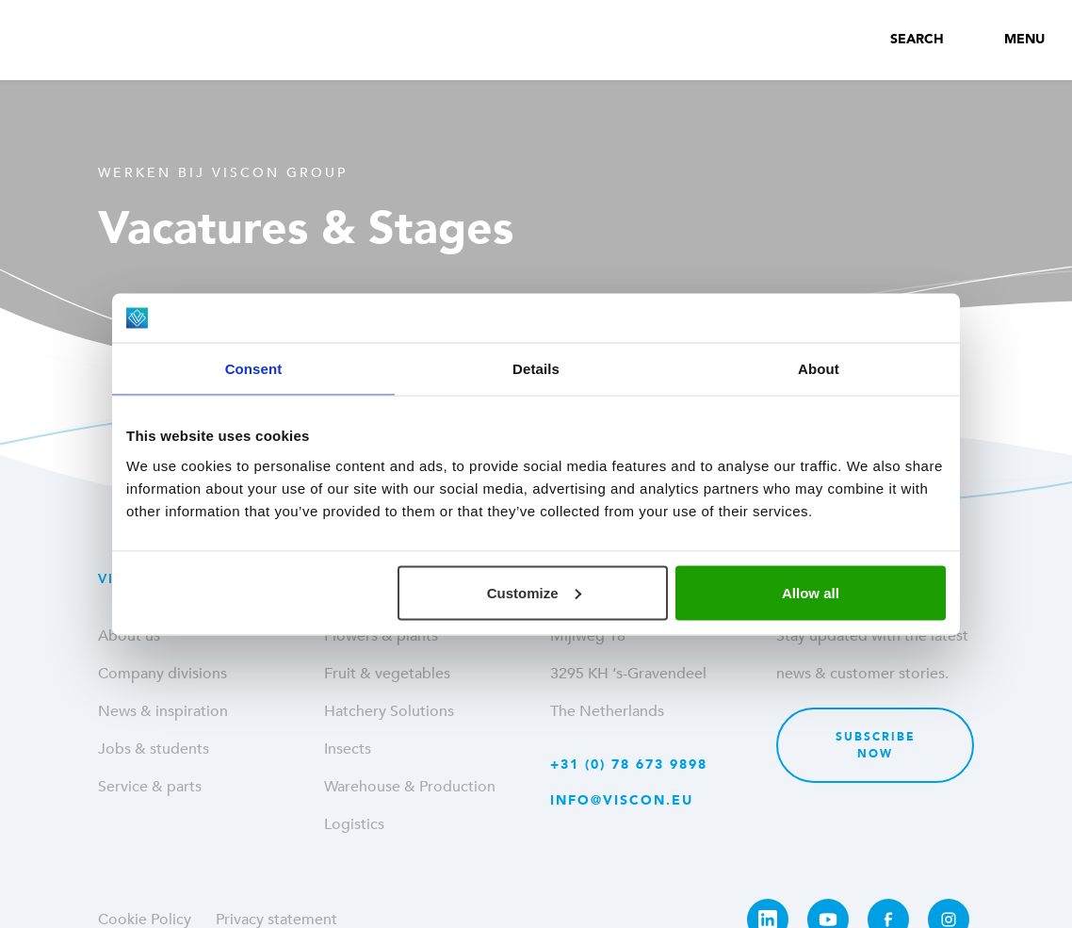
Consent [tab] (254, 369)
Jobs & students (153, 749)
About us (129, 636)
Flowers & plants (381, 636)
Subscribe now (876, 745)
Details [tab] (536, 369)
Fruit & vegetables (387, 673)
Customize (534, 592)
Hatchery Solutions (389, 711)
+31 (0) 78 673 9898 (628, 764)
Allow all (810, 592)
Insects (347, 749)
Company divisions (162, 673)
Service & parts (150, 786)
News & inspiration (163, 711)
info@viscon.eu (621, 800)
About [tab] (818, 369)
